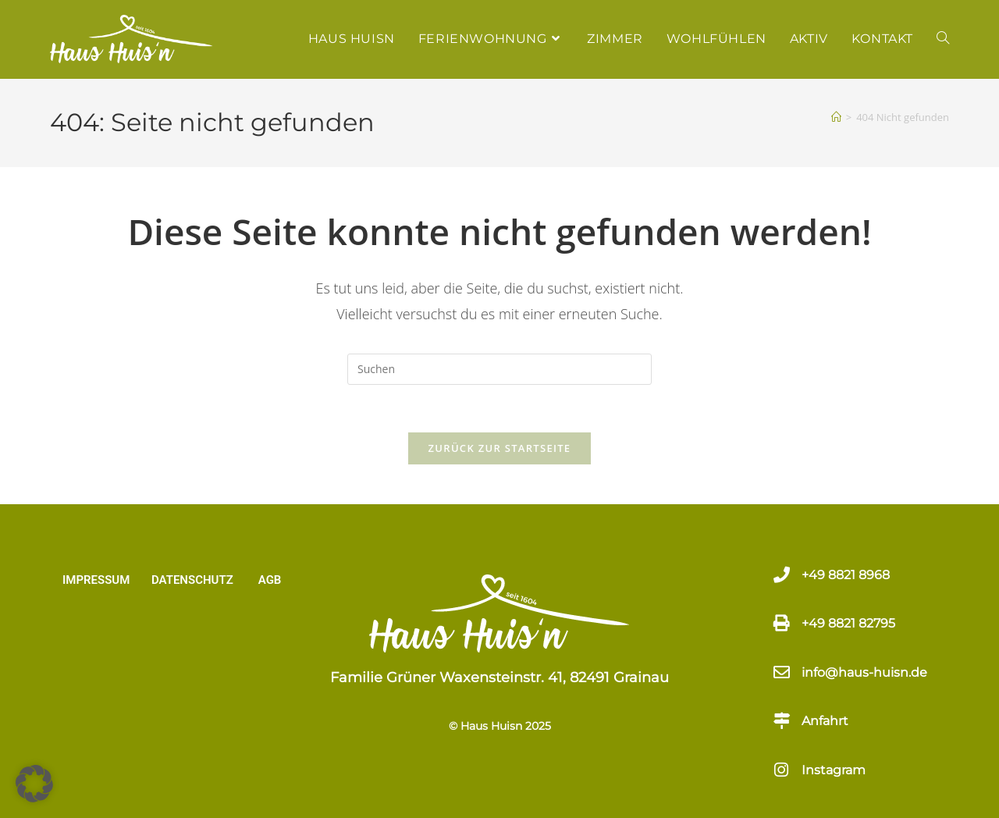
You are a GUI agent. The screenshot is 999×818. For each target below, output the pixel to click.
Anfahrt (825, 720)
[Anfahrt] (781, 721)
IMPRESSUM (96, 580)
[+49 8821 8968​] (781, 575)
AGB (270, 580)
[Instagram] (781, 770)
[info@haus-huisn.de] (781, 672)
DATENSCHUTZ (192, 580)
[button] (34, 783)
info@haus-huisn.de (864, 672)
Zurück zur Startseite (499, 448)
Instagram (834, 770)
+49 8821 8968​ (846, 574)
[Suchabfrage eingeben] (499, 369)
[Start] (836, 117)
